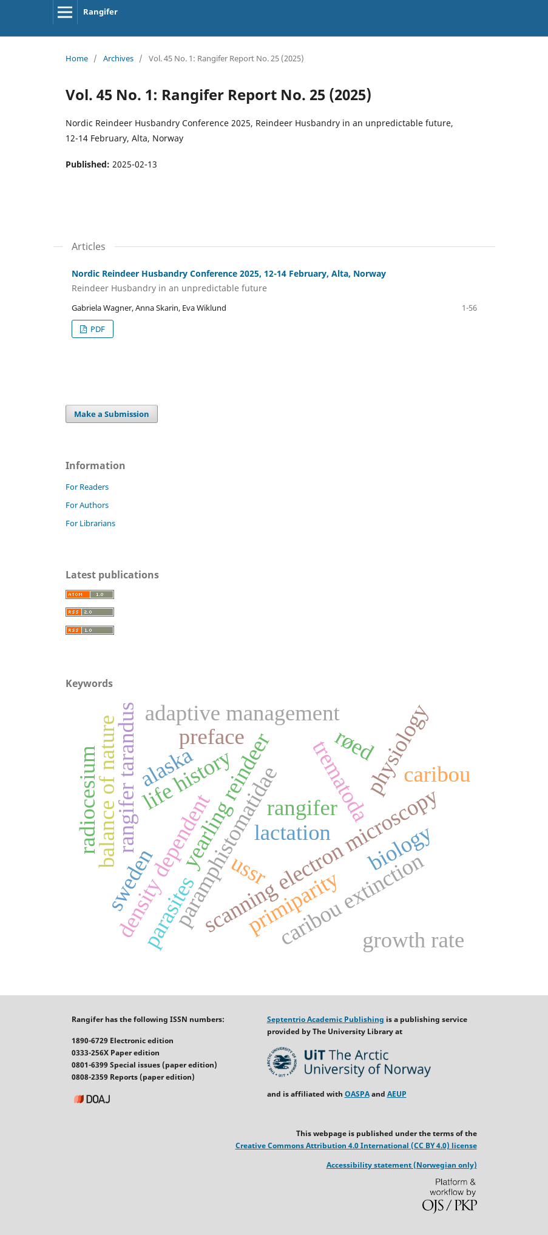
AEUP (397, 1094)
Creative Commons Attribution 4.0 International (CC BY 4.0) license (356, 1145)
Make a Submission (111, 413)
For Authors (87, 504)
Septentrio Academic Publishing (325, 1019)
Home (77, 58)
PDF (97, 328)
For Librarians (90, 523)
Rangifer (100, 11)
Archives (118, 58)
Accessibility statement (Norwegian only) (401, 1165)
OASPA (357, 1094)
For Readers (87, 486)
